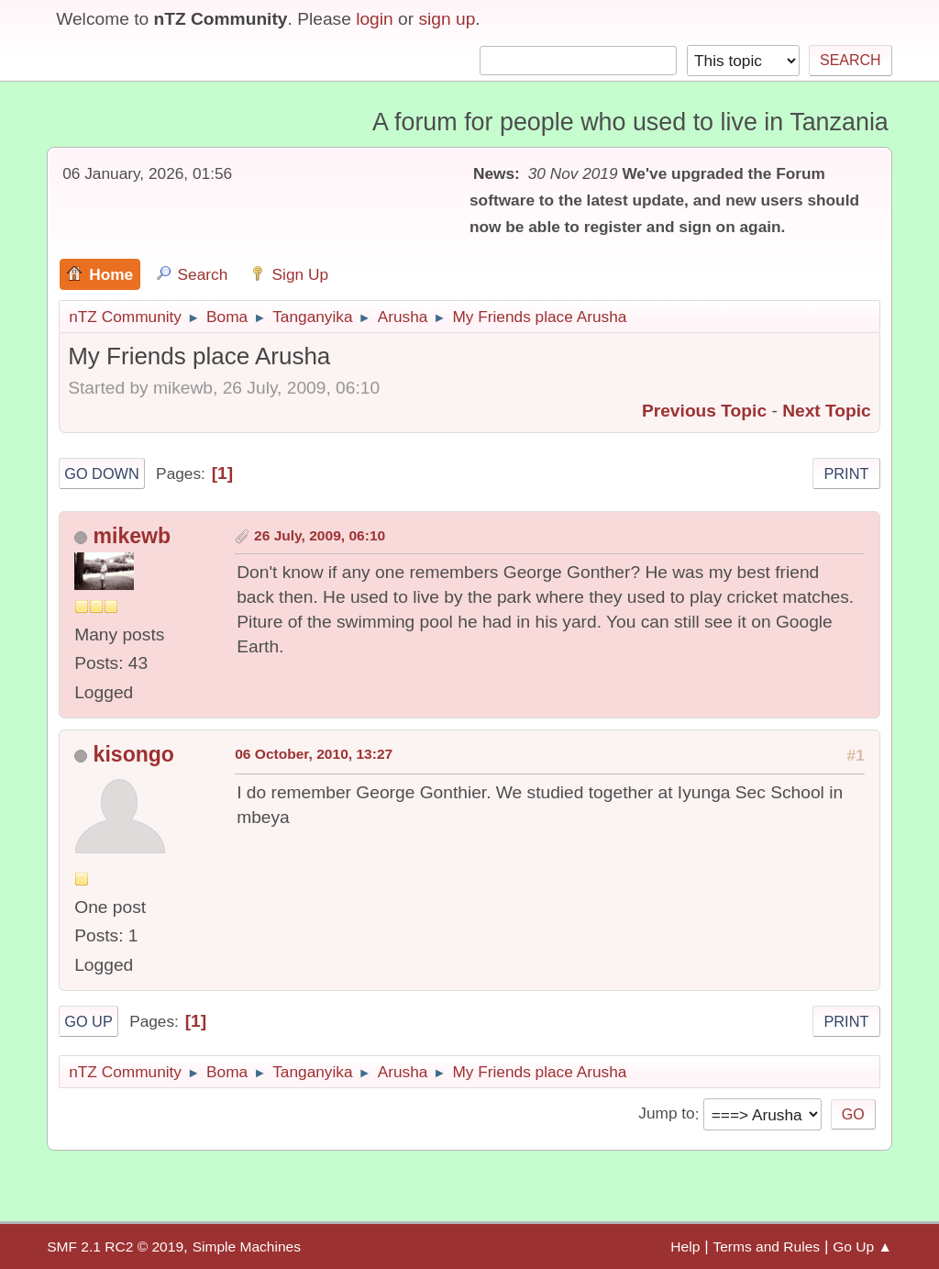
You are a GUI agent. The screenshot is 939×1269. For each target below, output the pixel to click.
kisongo (134, 754)
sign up (446, 18)
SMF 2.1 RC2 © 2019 (115, 1246)
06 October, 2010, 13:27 (313, 754)
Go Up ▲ (862, 1246)
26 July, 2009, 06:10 (319, 535)
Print (845, 473)
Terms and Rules (766, 1246)
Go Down (101, 473)
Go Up (88, 1021)
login (374, 18)
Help (685, 1246)
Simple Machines (247, 1246)
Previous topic (704, 410)
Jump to (666, 1114)
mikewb (132, 536)
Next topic (826, 410)
